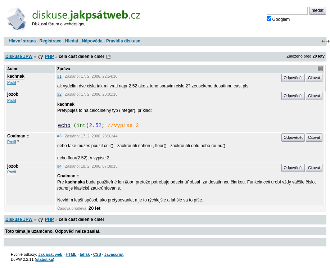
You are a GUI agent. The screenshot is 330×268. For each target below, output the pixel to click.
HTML (70, 254)
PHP (49, 56)
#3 (59, 136)
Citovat (314, 78)
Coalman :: (18, 135)
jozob (12, 94)
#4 (59, 166)
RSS (108, 57)
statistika (44, 259)
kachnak (15, 76)
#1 (59, 76)
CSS (97, 254)
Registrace (50, 41)
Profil (11, 82)
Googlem (278, 19)
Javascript (113, 254)
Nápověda (92, 41)
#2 (59, 94)
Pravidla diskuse (123, 41)
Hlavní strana (22, 41)
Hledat (71, 41)
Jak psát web (50, 254)
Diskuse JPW (18, 56)
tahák (85, 254)
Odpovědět (293, 78)
